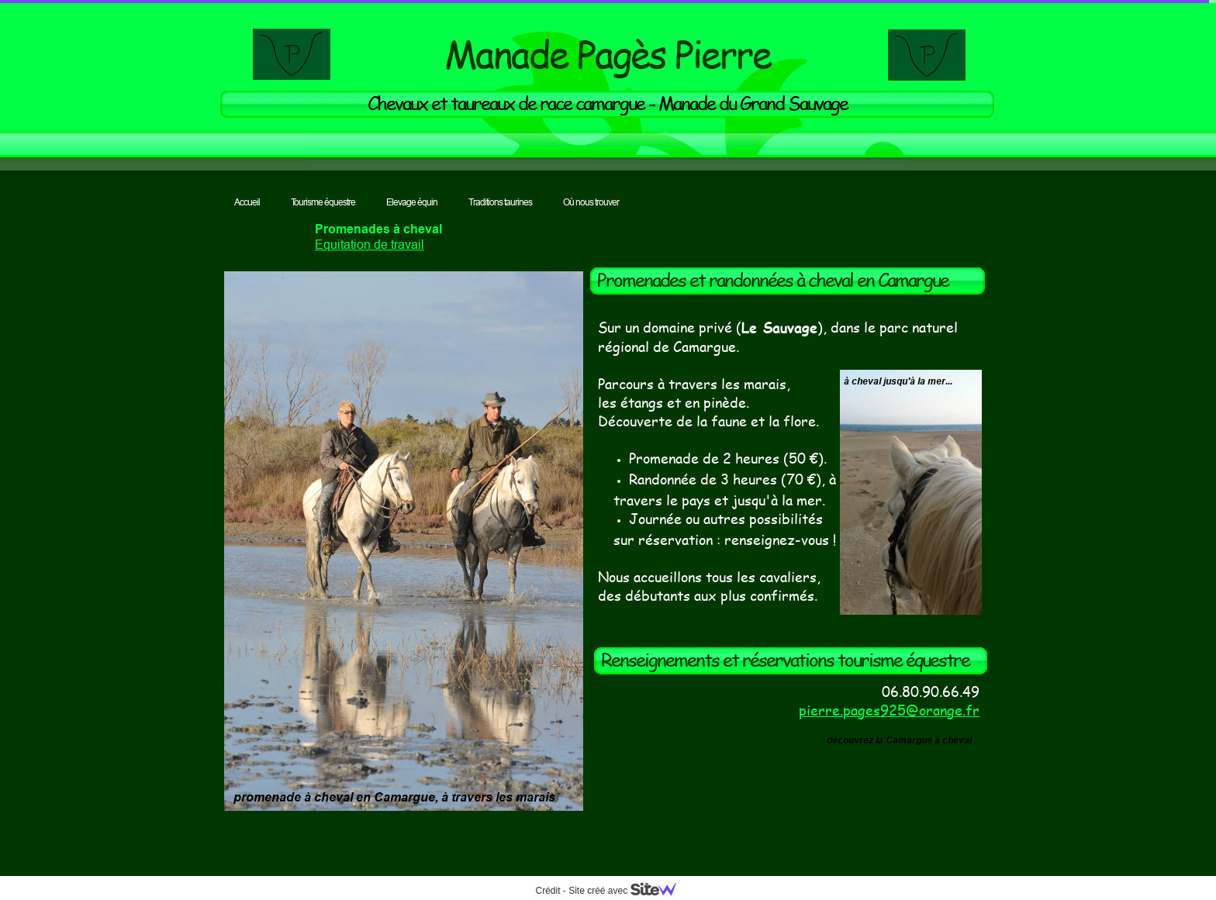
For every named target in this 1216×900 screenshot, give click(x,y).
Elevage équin (411, 202)
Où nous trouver (591, 202)
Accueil (247, 202)
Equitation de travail (369, 244)
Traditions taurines (500, 202)
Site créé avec (628, 890)
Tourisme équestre (323, 202)
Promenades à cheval (378, 229)
